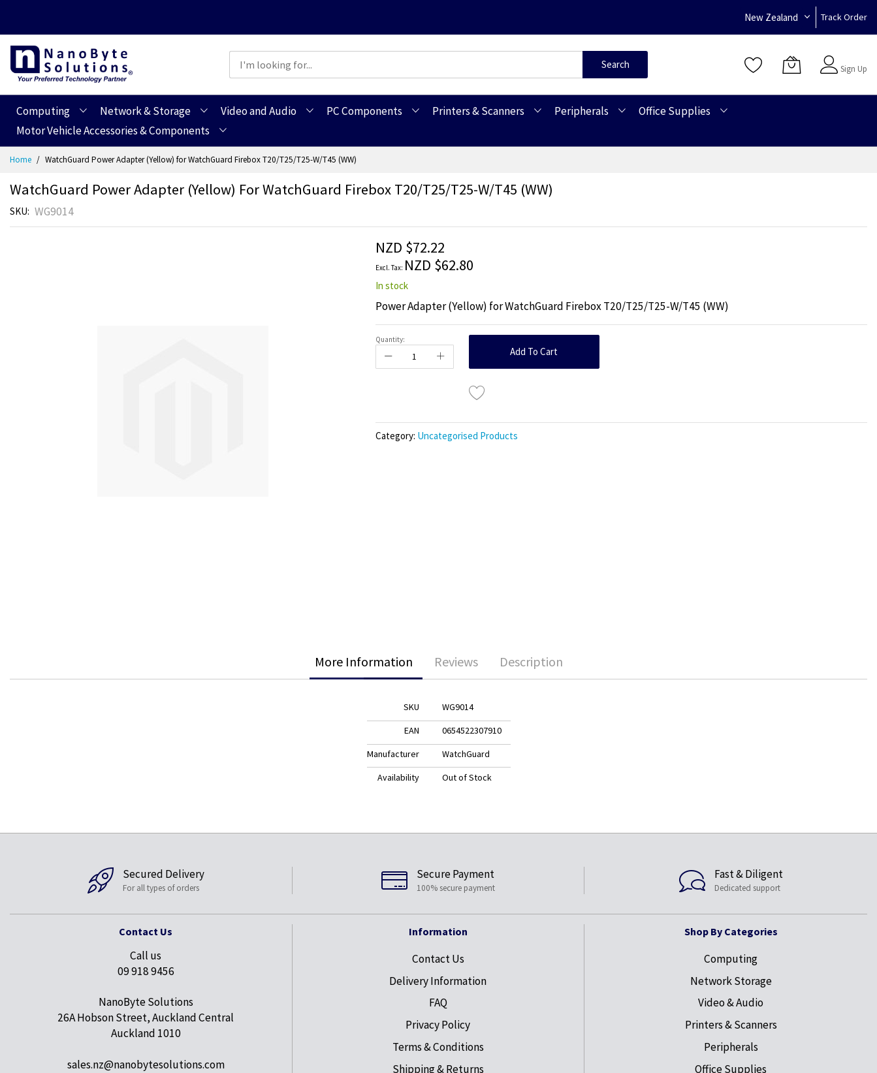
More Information (364, 661)
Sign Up (853, 68)
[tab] (364, 661)
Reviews (456, 661)
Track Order (844, 17)
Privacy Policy (438, 1025)
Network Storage (731, 981)
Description (531, 661)
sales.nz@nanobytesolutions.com (146, 1064)
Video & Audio (730, 1002)
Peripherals (731, 1047)
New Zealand (771, 17)
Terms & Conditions (438, 1047)
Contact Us (438, 959)
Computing (730, 959)
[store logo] (71, 64)
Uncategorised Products (467, 435)
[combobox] (406, 64)
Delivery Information (437, 981)
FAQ (438, 1002)
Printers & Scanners (731, 1025)
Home (20, 159)
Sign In (852, 58)
